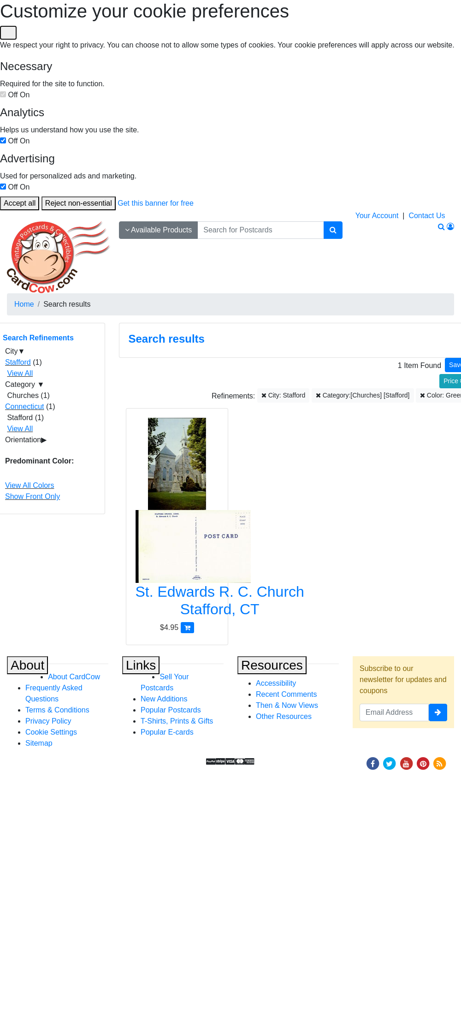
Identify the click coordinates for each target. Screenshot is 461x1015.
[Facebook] (372, 763)
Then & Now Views (287, 705)
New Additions (164, 699)
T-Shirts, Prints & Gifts (177, 721)
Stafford (18, 362)
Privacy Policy (48, 721)
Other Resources (284, 716)
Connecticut (24, 406)
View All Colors (29, 485)
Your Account (377, 216)
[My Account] (450, 227)
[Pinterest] (423, 763)
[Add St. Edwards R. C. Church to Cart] (187, 627)
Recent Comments (286, 694)
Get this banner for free (156, 203)
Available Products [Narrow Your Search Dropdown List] (158, 230)
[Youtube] (406, 763)
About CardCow (74, 677)
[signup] (438, 712)
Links (141, 665)
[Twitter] (389, 763)
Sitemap (39, 743)
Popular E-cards (167, 732)
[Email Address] (394, 712)
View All (20, 373)
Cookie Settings (51, 732)
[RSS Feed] (439, 763)
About (27, 665)
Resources (272, 665)
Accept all (19, 203)
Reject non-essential (78, 203)
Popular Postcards (171, 710)
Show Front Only (32, 496)
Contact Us (426, 216)
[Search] (333, 230)
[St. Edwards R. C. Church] (177, 520)
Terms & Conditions (57, 710)
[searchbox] (260, 230)
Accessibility (276, 683)
